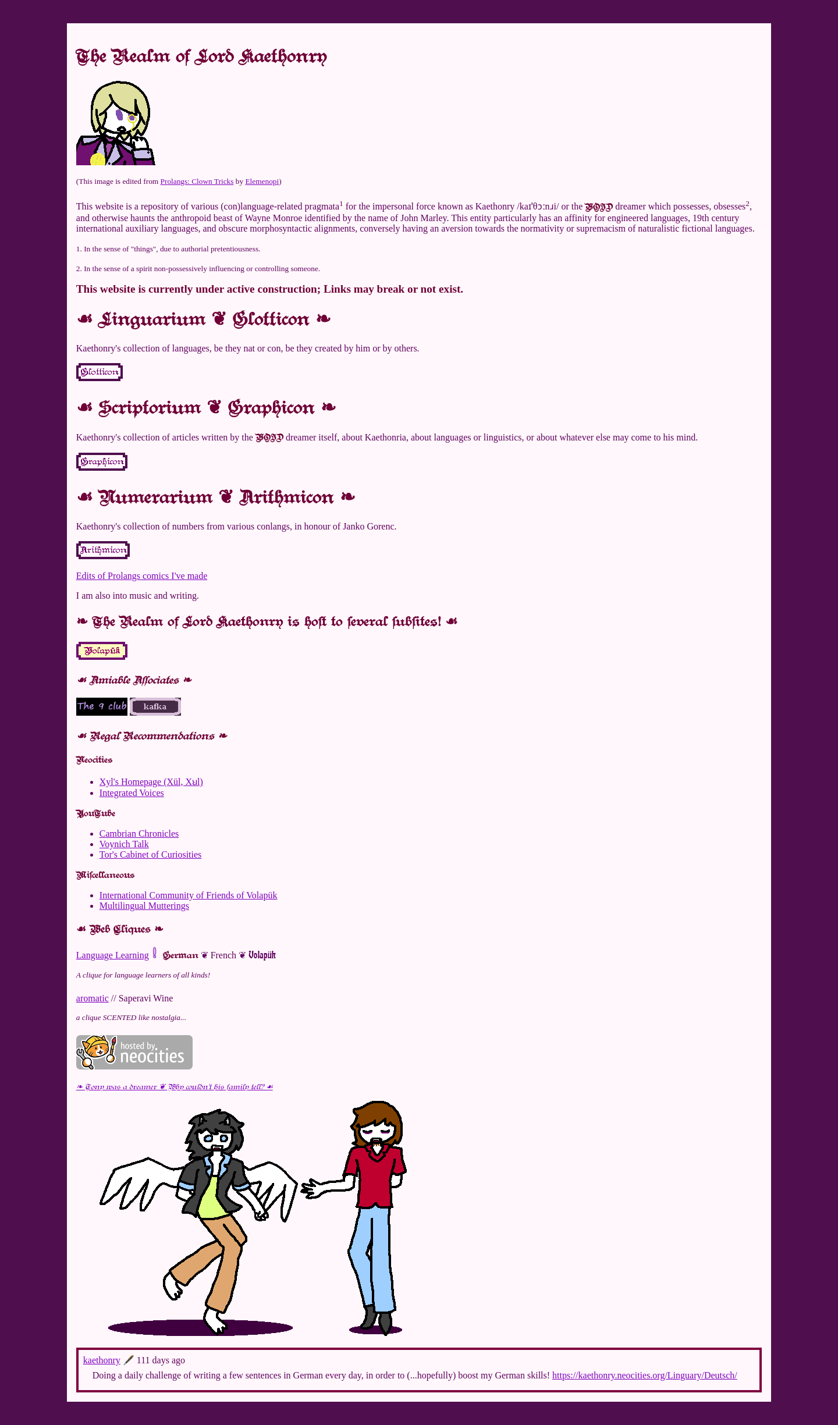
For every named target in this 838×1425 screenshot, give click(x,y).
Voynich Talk (124, 844)
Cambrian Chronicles (139, 833)
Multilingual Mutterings (144, 906)
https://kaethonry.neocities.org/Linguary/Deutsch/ (644, 1375)
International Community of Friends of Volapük (189, 895)
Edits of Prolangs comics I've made (142, 576)
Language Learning (112, 955)
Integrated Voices (132, 793)
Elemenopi (262, 181)
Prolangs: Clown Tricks (197, 181)
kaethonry (101, 1360)
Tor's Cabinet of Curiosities (151, 854)
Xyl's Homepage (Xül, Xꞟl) (151, 782)
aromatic (92, 998)
